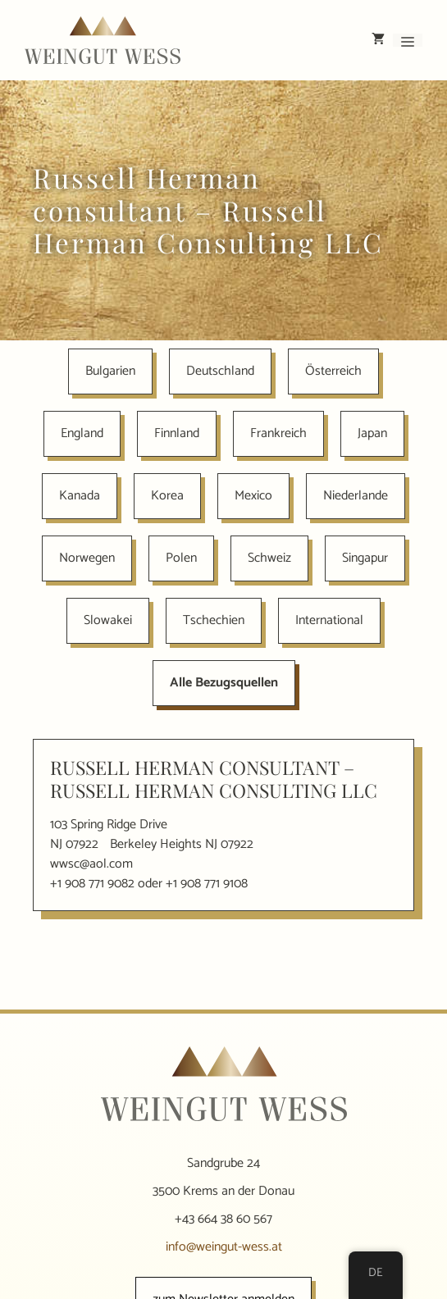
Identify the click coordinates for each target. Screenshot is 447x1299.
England (82, 433)
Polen (181, 558)
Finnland (176, 433)
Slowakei (108, 620)
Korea (167, 496)
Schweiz (269, 558)
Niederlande (355, 496)
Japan (372, 433)
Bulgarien (110, 371)
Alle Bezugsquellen (224, 683)
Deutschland (220, 371)
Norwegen (87, 558)
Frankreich (278, 433)
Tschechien (213, 620)
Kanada (79, 496)
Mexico (253, 496)
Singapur (365, 558)
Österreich (333, 371)
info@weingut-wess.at (224, 1247)
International (329, 620)
